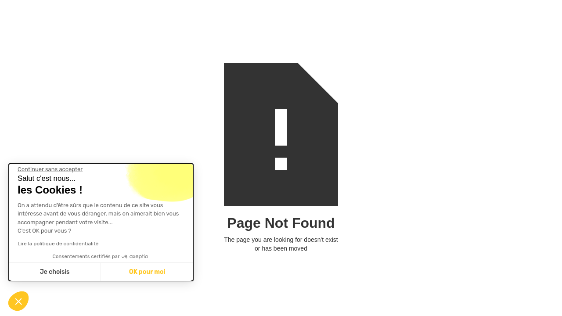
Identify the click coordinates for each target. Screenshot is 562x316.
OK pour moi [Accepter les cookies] (147, 272)
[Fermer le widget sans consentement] (50, 169)
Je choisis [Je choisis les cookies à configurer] (55, 272)
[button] (18, 301)
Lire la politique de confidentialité (58, 244)
